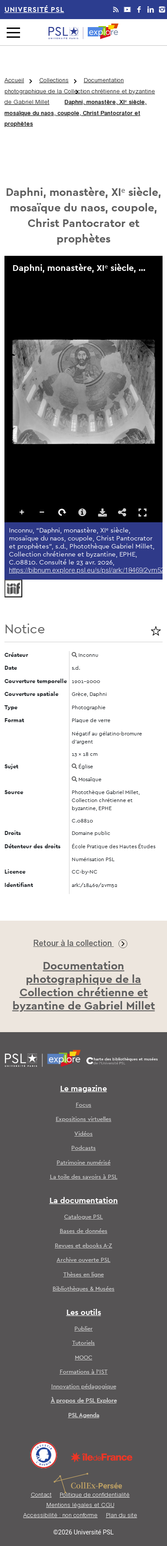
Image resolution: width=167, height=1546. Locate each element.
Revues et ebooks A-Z (83, 1246)
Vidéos (83, 1134)
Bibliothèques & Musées (83, 1289)
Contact (41, 1495)
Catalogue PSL (83, 1217)
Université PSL (34, 9)
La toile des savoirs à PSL (84, 1177)
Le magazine (83, 1089)
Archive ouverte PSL (83, 1260)
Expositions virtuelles (83, 1119)
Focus (83, 1105)
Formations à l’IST (84, 1372)
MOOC (83, 1358)
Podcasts (83, 1148)
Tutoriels (83, 1343)
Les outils (83, 1313)
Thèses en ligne (83, 1275)
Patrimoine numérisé (83, 1163)
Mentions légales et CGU (80, 1506)
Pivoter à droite (62, 512)
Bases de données (83, 1231)
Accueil (14, 81)
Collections (54, 81)
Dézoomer (42, 512)
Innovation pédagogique (83, 1387)
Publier (83, 1329)
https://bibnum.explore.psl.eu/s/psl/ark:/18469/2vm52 (86, 571)
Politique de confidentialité (95, 1495)
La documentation (83, 1201)
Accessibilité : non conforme (60, 1516)
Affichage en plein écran (142, 512)
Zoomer (22, 512)
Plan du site (121, 1516)
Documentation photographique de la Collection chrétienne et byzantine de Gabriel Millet (79, 92)
